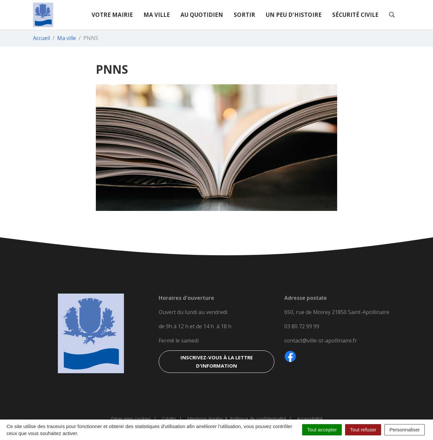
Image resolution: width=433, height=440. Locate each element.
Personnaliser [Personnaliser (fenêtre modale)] (404, 429)
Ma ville (156, 15)
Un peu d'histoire (294, 15)
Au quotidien (201, 15)
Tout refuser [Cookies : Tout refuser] (363, 429)
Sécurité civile (355, 15)
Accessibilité (310, 419)
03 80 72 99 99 (301, 326)
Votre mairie (112, 15)
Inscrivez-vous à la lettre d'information (216, 361)
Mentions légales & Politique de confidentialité (236, 419)
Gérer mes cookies (131, 419)
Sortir (244, 15)
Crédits (169, 419)
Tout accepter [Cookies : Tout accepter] (322, 429)
